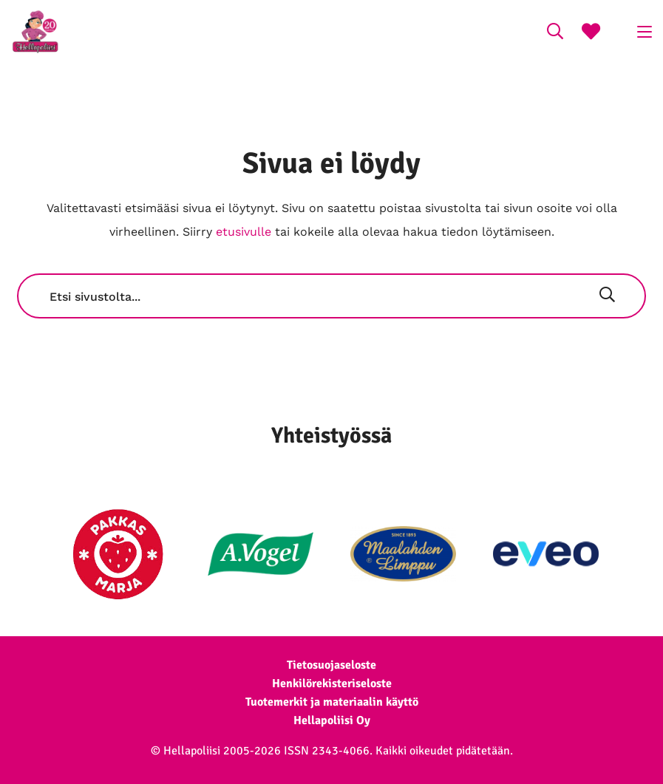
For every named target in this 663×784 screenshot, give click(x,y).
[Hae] (607, 296)
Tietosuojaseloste (331, 665)
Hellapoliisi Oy (331, 720)
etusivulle (243, 232)
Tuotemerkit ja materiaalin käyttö (331, 702)
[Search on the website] (555, 33)
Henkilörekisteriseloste (332, 683)
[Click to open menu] (644, 32)
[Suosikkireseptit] (591, 33)
